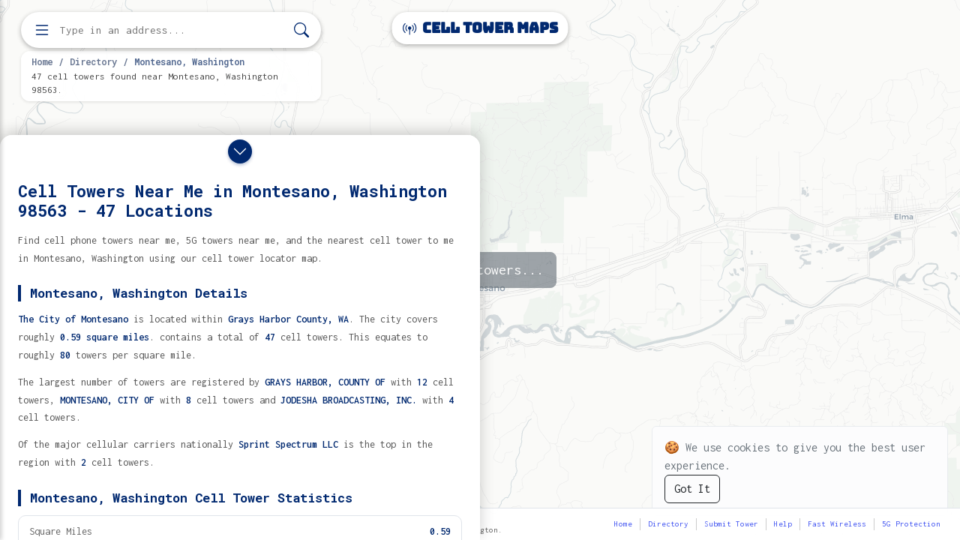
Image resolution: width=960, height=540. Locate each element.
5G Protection (911, 524)
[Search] (301, 30)
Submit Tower (731, 524)
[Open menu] (42, 30)
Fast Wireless (837, 524)
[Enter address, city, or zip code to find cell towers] (172, 30)
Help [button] (783, 524)
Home (42, 62)
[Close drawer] (240, 152)
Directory (93, 62)
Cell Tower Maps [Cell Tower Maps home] (480, 28)
